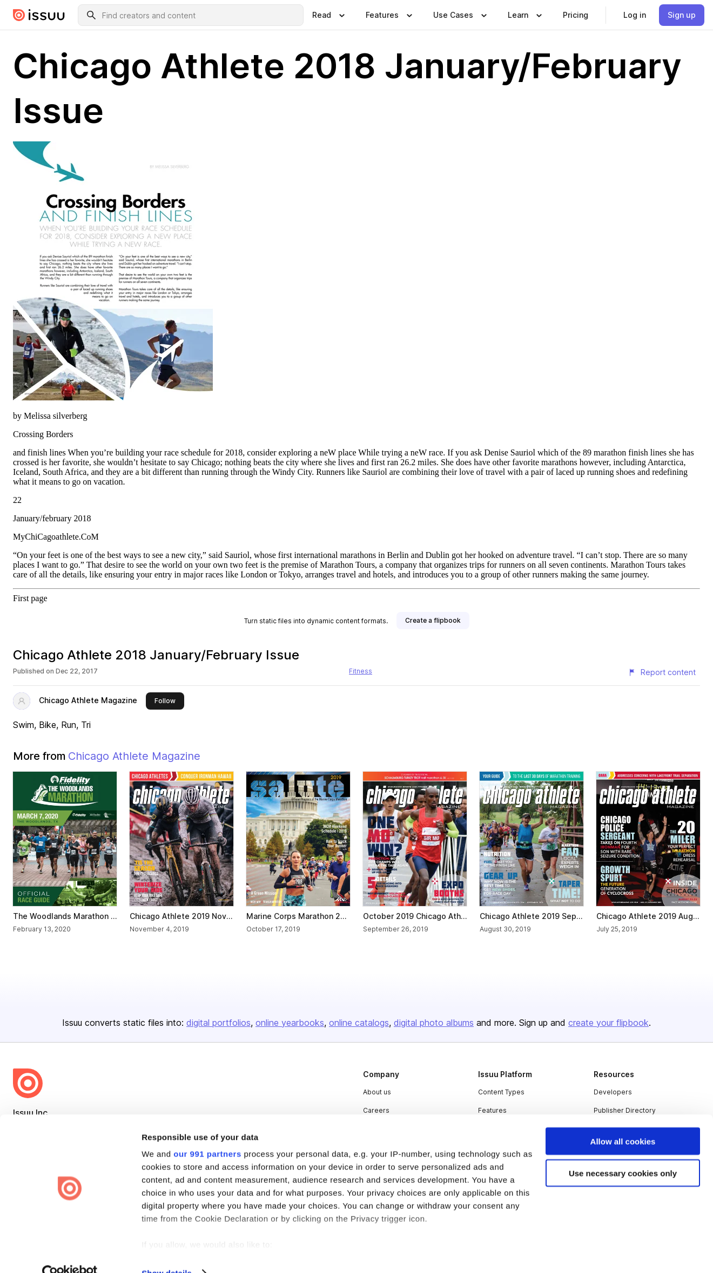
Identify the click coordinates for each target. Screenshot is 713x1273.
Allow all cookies (623, 1120)
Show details (167, 1251)
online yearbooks (289, 1022)
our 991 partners (207, 1132)
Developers (613, 1092)
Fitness (360, 671)
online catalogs (359, 1022)
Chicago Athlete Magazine (88, 700)
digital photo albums (434, 1022)
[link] (575, 15)
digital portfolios (218, 1022)
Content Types (501, 1092)
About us (377, 1092)
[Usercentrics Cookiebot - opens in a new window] (70, 1252)
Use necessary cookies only (623, 1151)
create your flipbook (608, 1022)
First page (30, 598)
